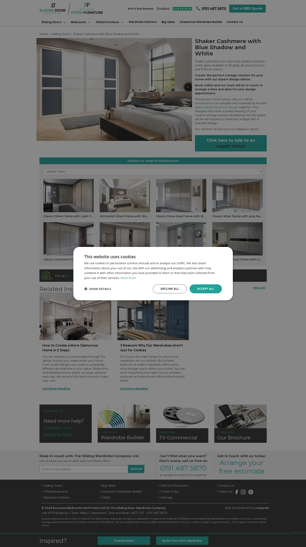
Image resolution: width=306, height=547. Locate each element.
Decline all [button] (170, 289)
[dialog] (153, 273)
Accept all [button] (205, 289)
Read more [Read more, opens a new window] (128, 278)
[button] (97, 289)
